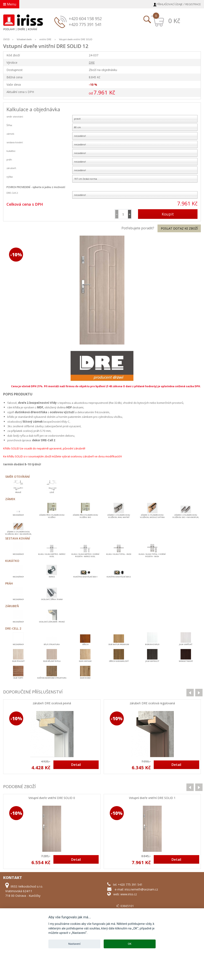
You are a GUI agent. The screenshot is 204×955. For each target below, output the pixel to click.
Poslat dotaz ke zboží (179, 228)
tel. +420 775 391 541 (127, 885)
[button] (129, 214)
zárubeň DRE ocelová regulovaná (152, 703)
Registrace (193, 4)
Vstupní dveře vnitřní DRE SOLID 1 (152, 798)
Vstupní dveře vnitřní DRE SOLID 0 (51, 798)
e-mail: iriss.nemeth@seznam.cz (136, 889)
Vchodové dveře (24, 39)
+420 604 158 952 (85, 18)
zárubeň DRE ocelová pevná (52, 703)
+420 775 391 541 (85, 24)
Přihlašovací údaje (169, 4)
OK (129, 943)
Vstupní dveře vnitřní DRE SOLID (75, 39)
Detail (76, 764)
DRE (92, 63)
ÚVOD (6, 39)
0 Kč (174, 20)
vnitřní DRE (45, 39)
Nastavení (74, 943)
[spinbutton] (123, 214)
